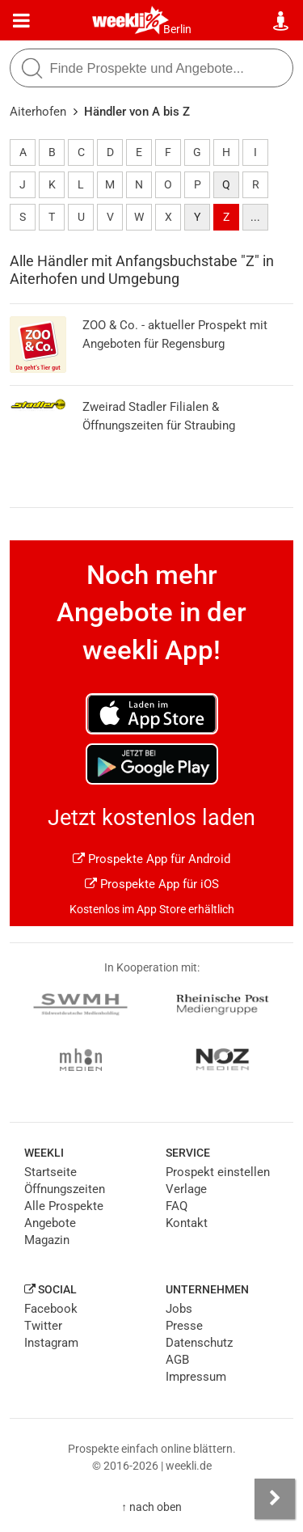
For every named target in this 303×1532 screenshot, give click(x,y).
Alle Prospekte (63, 1206)
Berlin (177, 29)
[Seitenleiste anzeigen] (275, 1499)
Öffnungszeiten (64, 1189)
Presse (184, 1325)
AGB (177, 1359)
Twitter (43, 1325)
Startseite (50, 1172)
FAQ (176, 1206)
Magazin (46, 1240)
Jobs (179, 1308)
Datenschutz (199, 1342)
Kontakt (187, 1223)
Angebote (50, 1223)
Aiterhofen (38, 111)
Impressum (196, 1376)
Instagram (51, 1342)
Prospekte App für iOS (152, 884)
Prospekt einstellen (218, 1172)
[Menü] (21, 21)
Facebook (51, 1308)
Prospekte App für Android (151, 859)
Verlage (186, 1189)
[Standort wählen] (281, 21)
